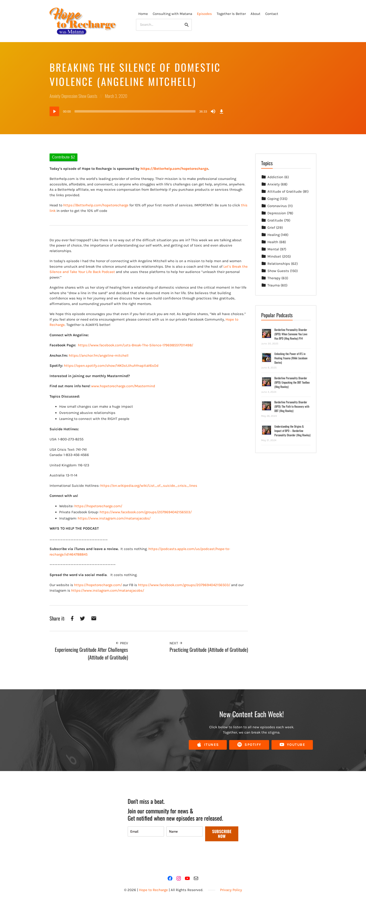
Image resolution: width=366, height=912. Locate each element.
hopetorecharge (115, 205)
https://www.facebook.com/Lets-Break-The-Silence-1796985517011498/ (135, 345)
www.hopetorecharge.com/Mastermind (123, 386)
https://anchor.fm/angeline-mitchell (98, 355)
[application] (137, 111)
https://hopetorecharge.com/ (98, 506)
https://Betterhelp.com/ (83, 205)
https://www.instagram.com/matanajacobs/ (114, 518)
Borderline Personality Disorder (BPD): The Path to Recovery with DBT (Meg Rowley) (291, 406)
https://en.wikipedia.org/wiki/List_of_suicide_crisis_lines (148, 485)
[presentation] (164, 855)
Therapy (273, 278)
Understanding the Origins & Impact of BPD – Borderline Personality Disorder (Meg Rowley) (292, 430)
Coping (273, 198)
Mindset (274, 256)
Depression (69, 96)
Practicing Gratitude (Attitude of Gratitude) (209, 649)
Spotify (249, 744)
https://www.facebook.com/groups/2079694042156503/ (146, 512)
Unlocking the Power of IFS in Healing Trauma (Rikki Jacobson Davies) (290, 358)
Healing (273, 235)
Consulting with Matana (172, 14)
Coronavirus (277, 206)
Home (143, 14)
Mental (273, 249)
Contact (271, 14)
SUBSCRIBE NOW (222, 833)
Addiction (275, 177)
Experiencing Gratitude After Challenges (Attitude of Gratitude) (91, 653)
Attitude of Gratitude (284, 191)
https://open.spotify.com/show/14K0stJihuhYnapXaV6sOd (111, 365)
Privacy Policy (231, 890)
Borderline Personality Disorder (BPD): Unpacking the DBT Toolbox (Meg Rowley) (292, 382)
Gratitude (275, 220)
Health (272, 242)
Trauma (273, 285)
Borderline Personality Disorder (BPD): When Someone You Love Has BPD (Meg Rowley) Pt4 (290, 334)
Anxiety (55, 96)
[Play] (54, 111)
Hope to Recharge (153, 890)
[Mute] (213, 111)
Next (176, 643)
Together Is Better (231, 14)
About (255, 14)
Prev (121, 643)
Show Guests (87, 96)
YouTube (292, 744)
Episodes (204, 14)
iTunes (207, 744)
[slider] (135, 111)
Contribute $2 (63, 157)
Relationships (278, 263)
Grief (271, 227)
